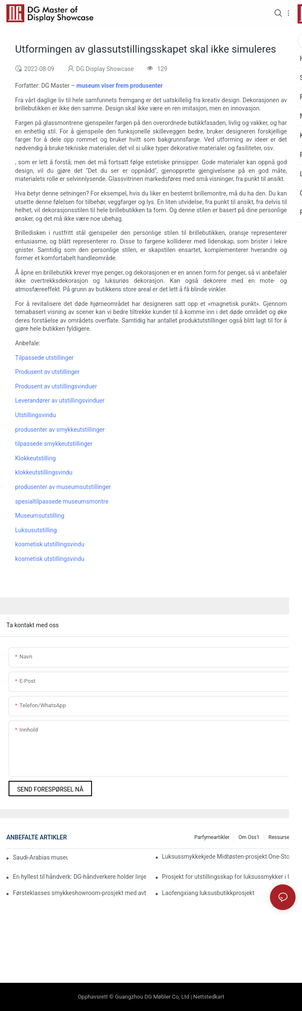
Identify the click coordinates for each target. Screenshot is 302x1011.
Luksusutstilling (36, 530)
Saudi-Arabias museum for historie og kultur (40, 857)
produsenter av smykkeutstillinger (60, 429)
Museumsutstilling (39, 515)
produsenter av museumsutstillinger (63, 486)
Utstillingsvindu (35, 415)
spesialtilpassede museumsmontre (61, 501)
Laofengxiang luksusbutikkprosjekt (208, 892)
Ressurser (280, 837)
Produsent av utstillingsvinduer (56, 386)
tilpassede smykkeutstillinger (53, 443)
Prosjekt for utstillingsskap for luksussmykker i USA (229, 876)
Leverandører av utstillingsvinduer (59, 400)
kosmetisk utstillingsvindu (49, 544)
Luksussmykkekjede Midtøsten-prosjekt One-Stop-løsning (229, 856)
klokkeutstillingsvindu (43, 472)
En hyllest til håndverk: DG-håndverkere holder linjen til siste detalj (79, 876)
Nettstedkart (209, 996)
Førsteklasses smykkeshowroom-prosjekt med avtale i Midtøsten (79, 892)
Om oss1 (248, 837)
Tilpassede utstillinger (44, 357)
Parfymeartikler (211, 837)
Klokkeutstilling (35, 458)
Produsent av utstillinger (47, 371)
